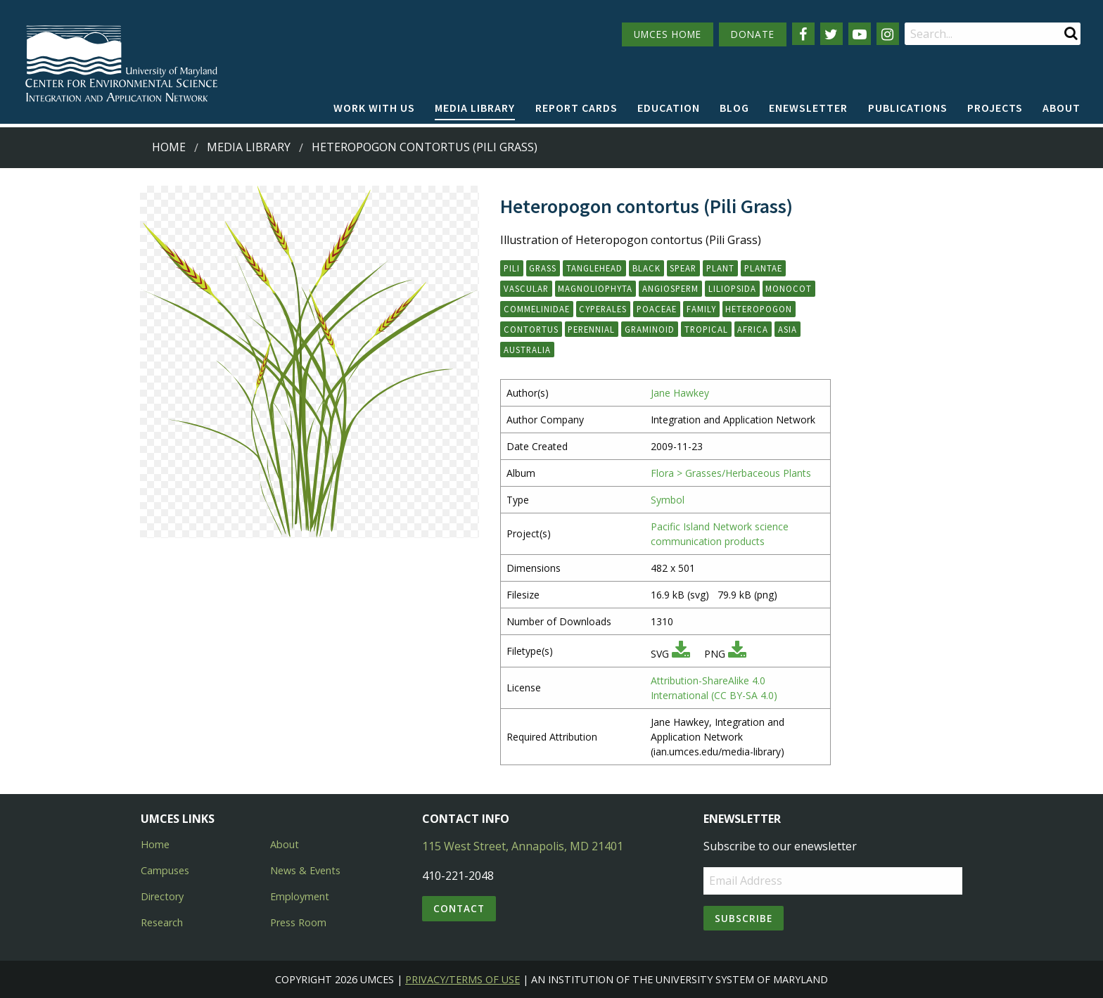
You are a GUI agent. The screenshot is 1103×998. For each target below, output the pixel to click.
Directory (162, 896)
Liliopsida (732, 288)
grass (542, 268)
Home (169, 147)
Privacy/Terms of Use (462, 979)
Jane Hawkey (680, 392)
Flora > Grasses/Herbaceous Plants (731, 473)
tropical (706, 329)
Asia (787, 329)
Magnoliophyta (595, 288)
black (646, 268)
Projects (995, 108)
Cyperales (603, 308)
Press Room (298, 922)
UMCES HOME (667, 34)
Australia (527, 349)
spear (683, 268)
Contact (459, 908)
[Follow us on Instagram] (887, 34)
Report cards (576, 108)
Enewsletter (808, 108)
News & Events (305, 870)
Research (162, 922)
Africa (752, 329)
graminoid (650, 329)
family (701, 308)
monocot (788, 288)
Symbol (667, 499)
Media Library (475, 108)
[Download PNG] (737, 653)
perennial (591, 329)
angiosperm (670, 288)
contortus (531, 329)
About (1061, 108)
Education (668, 108)
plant (720, 268)
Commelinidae (537, 308)
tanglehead (594, 268)
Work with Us (374, 108)
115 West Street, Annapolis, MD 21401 (522, 846)
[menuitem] (374, 108)
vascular (526, 288)
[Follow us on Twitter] (831, 34)
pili (512, 268)
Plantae (763, 268)
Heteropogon (758, 308)
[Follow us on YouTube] (859, 34)
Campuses (165, 870)
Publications (908, 108)
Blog (734, 108)
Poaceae (657, 308)
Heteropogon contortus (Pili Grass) (424, 147)
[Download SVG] (681, 653)
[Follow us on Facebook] (803, 34)
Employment (299, 896)
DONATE (752, 34)
